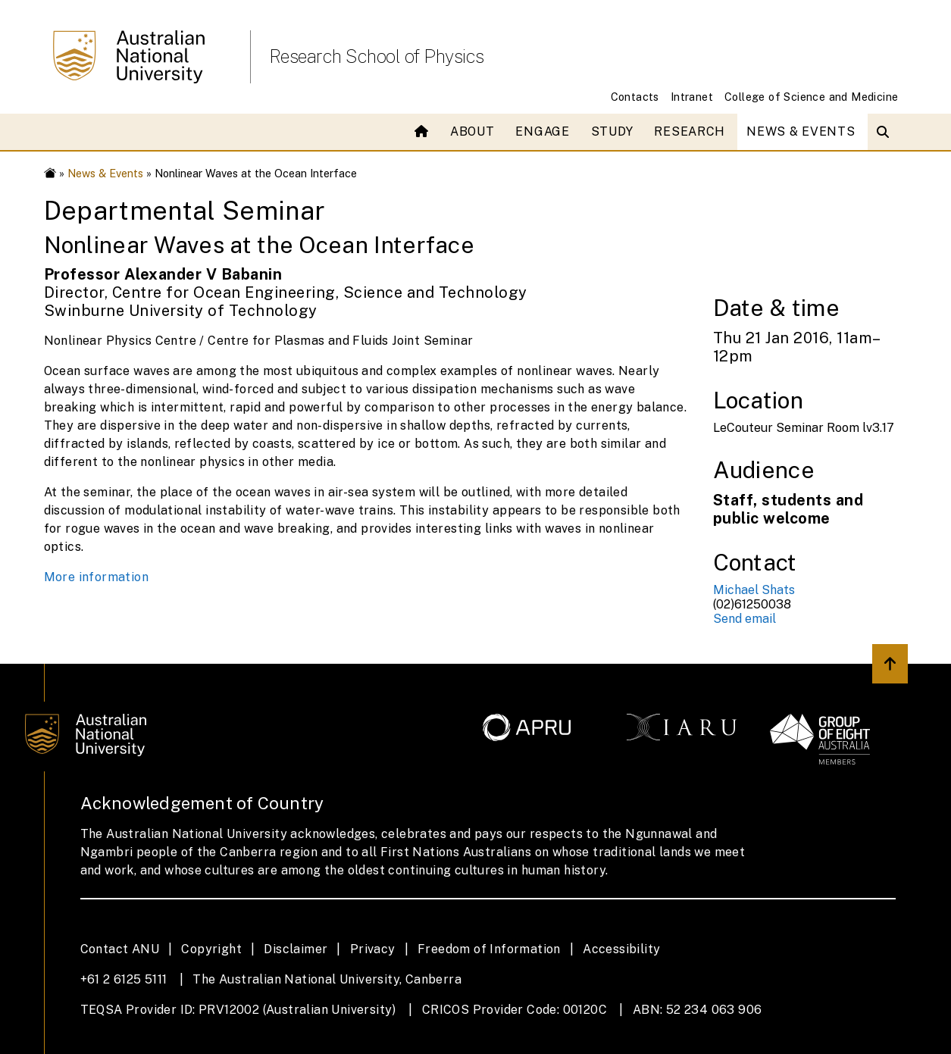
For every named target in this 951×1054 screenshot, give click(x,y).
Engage (542, 131)
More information (96, 577)
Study (612, 131)
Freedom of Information (489, 949)
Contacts (635, 96)
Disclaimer (295, 949)
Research (689, 131)
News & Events (800, 131)
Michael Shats (754, 590)
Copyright (211, 949)
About (472, 131)
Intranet (692, 96)
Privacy (373, 949)
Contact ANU (119, 949)
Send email (744, 618)
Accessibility (621, 949)
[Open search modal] (886, 132)
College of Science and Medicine (811, 96)
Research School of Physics (376, 56)
